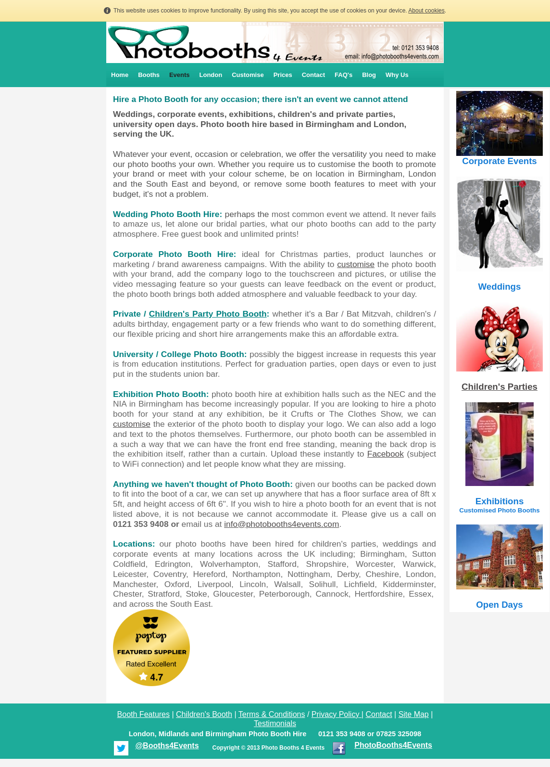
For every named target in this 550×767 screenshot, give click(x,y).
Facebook (385, 454)
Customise (247, 74)
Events (179, 74)
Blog (369, 74)
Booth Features (143, 714)
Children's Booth (204, 714)
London (211, 74)
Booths (149, 74)
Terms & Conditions (271, 714)
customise (356, 264)
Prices (283, 74)
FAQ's (343, 74)
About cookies (426, 10)
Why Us (397, 74)
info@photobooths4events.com (281, 524)
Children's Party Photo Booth (208, 314)
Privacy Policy (336, 714)
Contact (313, 74)
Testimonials (275, 723)
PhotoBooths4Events (393, 745)
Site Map (414, 714)
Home (119, 74)
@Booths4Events (167, 745)
